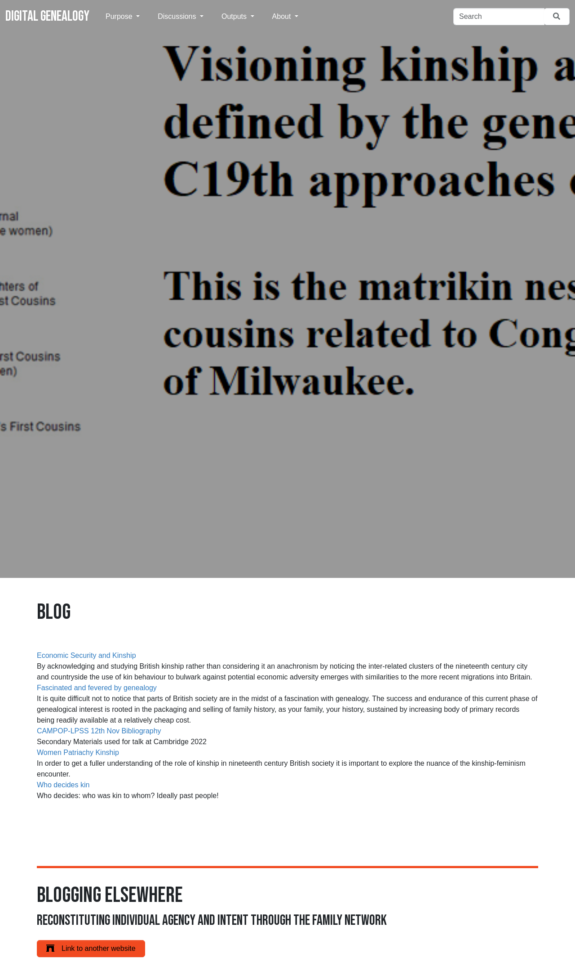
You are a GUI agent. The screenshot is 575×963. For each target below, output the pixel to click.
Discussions (178, 16)
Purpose (120, 16)
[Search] (498, 16)
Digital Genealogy (47, 16)
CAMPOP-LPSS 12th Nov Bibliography (99, 731)
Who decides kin (63, 785)
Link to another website (91, 948)
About (282, 16)
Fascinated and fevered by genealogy (97, 688)
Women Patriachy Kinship (78, 752)
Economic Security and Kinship (86, 655)
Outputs (234, 16)
